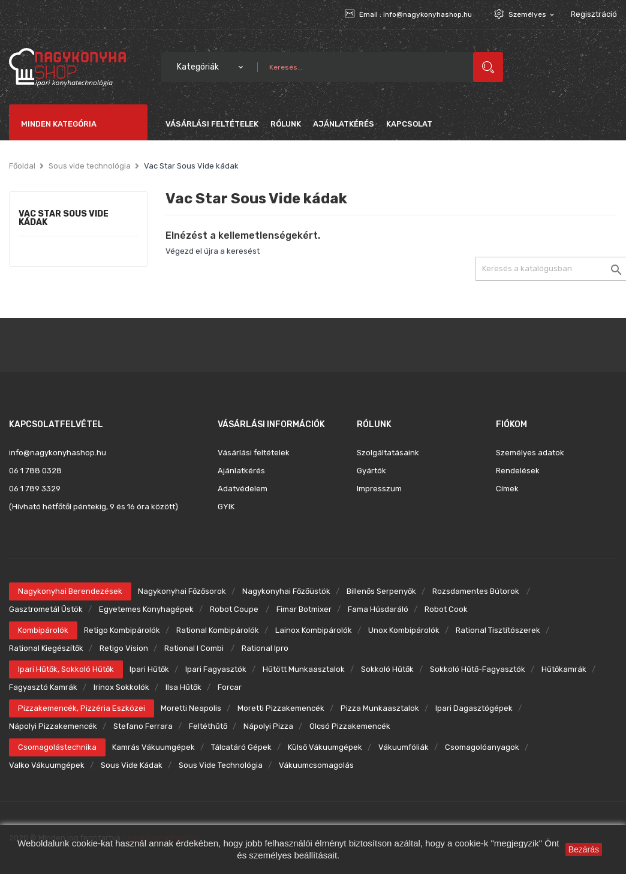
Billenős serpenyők (381, 591)
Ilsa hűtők (183, 687)
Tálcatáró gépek (241, 747)
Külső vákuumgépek (325, 747)
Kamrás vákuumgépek (153, 747)
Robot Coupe (235, 609)
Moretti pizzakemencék (280, 708)
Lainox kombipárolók (313, 630)
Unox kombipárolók (404, 630)
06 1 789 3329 (35, 488)
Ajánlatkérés (241, 470)
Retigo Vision (124, 648)
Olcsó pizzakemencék (349, 726)
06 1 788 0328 (35, 470)
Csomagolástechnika (57, 747)
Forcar (230, 687)
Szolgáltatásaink (388, 452)
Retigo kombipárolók (122, 630)
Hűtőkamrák (563, 669)
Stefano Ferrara (143, 726)
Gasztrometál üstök (46, 609)
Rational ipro (265, 648)
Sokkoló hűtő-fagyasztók (477, 669)
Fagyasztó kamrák (43, 687)
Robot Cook (446, 609)
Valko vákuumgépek (47, 765)
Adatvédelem (242, 488)
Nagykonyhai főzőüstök (286, 591)
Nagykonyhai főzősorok (182, 591)
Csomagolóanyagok (482, 747)
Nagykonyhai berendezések (70, 591)
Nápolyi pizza (268, 726)
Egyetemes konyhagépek (146, 609)
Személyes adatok (530, 452)
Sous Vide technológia (221, 765)
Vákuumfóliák (403, 747)
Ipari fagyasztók (215, 669)
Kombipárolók (43, 630)
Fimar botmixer (304, 609)
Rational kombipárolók (217, 630)
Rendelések (518, 470)
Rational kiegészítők (46, 648)
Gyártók (371, 470)
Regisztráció (594, 14)
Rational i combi (194, 648)
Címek (507, 488)
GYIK (226, 506)
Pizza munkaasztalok (380, 708)
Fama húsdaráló (378, 609)
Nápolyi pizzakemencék (53, 726)
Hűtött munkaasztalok (304, 669)
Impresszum (379, 488)
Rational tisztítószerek (498, 630)
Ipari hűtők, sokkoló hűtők (66, 669)
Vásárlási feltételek (254, 452)
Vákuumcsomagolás (316, 765)
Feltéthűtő (208, 726)
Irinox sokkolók (121, 687)
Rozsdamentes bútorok (476, 591)
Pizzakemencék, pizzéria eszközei (81, 708)
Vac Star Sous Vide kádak (64, 218)
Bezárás (583, 849)
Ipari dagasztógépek (474, 708)
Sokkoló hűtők (387, 669)
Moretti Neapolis (191, 708)
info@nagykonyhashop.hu (427, 14)
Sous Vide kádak (131, 765)
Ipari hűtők (149, 669)
